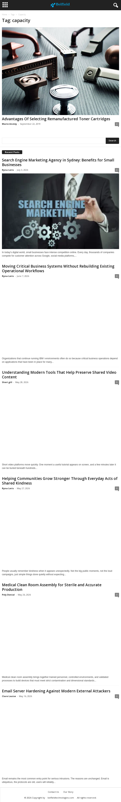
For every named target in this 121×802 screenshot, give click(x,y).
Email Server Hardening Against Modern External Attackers (56, 691)
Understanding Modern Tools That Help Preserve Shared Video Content (59, 375)
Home (4, 14)
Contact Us (53, 791)
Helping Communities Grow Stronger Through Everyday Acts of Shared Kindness (60, 481)
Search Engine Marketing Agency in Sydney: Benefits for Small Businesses (58, 162)
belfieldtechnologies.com (61, 797)
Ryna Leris (8, 169)
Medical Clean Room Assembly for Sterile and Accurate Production (51, 587)
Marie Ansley (9, 123)
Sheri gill (7, 382)
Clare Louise (9, 696)
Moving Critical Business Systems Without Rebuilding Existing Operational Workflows (58, 268)
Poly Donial (8, 594)
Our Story (68, 791)
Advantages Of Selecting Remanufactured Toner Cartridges (56, 118)
